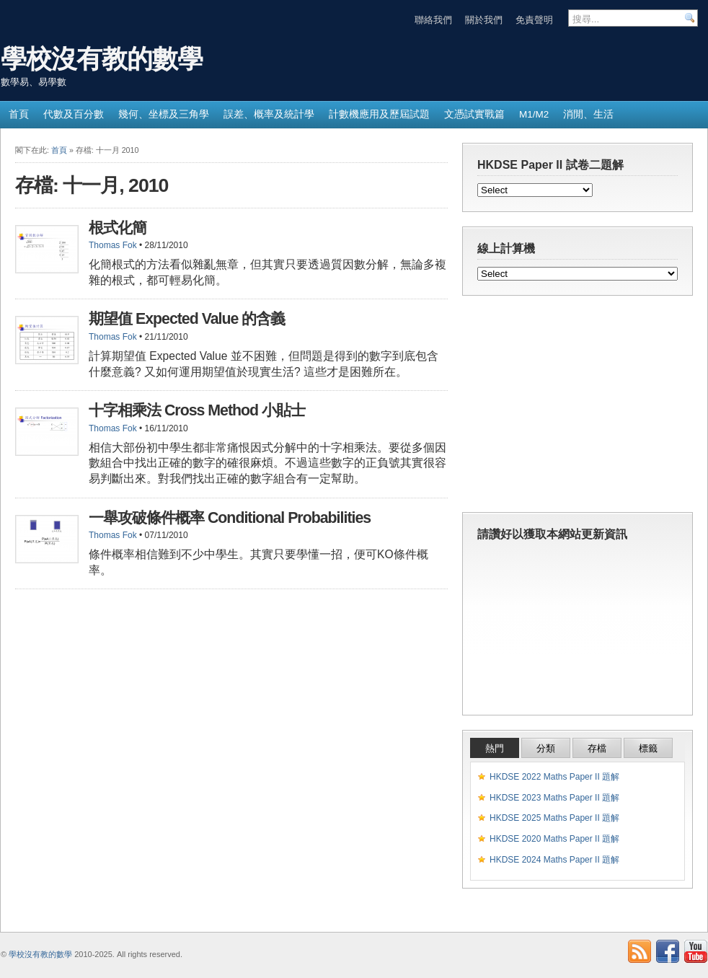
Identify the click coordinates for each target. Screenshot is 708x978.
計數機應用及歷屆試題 (379, 114)
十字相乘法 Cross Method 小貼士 (197, 410)
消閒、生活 (588, 114)
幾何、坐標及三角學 (163, 114)
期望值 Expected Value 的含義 (187, 318)
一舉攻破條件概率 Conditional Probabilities (230, 518)
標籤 (648, 748)
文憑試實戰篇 (474, 114)
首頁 (19, 114)
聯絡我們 (433, 19)
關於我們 (484, 19)
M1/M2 (534, 114)
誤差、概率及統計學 (269, 114)
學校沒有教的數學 (102, 59)
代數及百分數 (73, 114)
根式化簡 (117, 228)
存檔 (597, 748)
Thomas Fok (113, 245)
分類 (545, 748)
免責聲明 (534, 19)
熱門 (494, 748)
